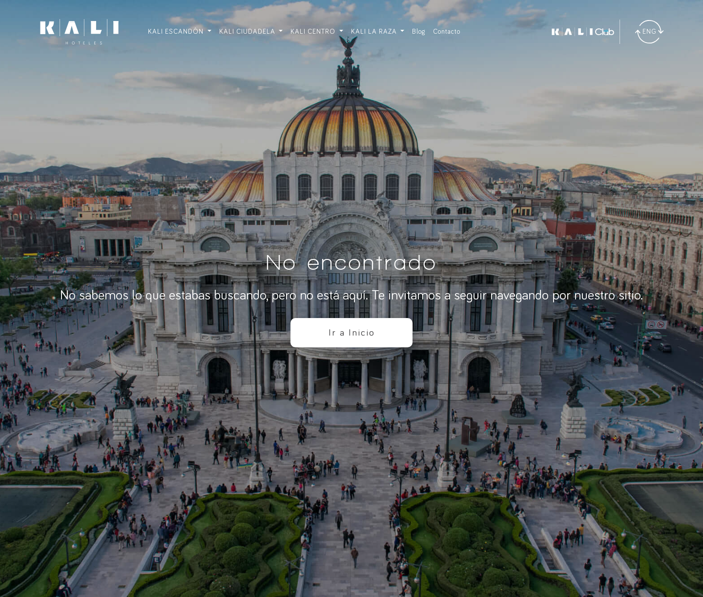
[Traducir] (649, 31)
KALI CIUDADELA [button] (248, 31)
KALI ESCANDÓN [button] (177, 31)
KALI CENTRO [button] (313, 31)
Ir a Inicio (352, 333)
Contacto (446, 31)
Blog (418, 31)
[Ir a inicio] (79, 32)
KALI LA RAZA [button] (375, 31)
